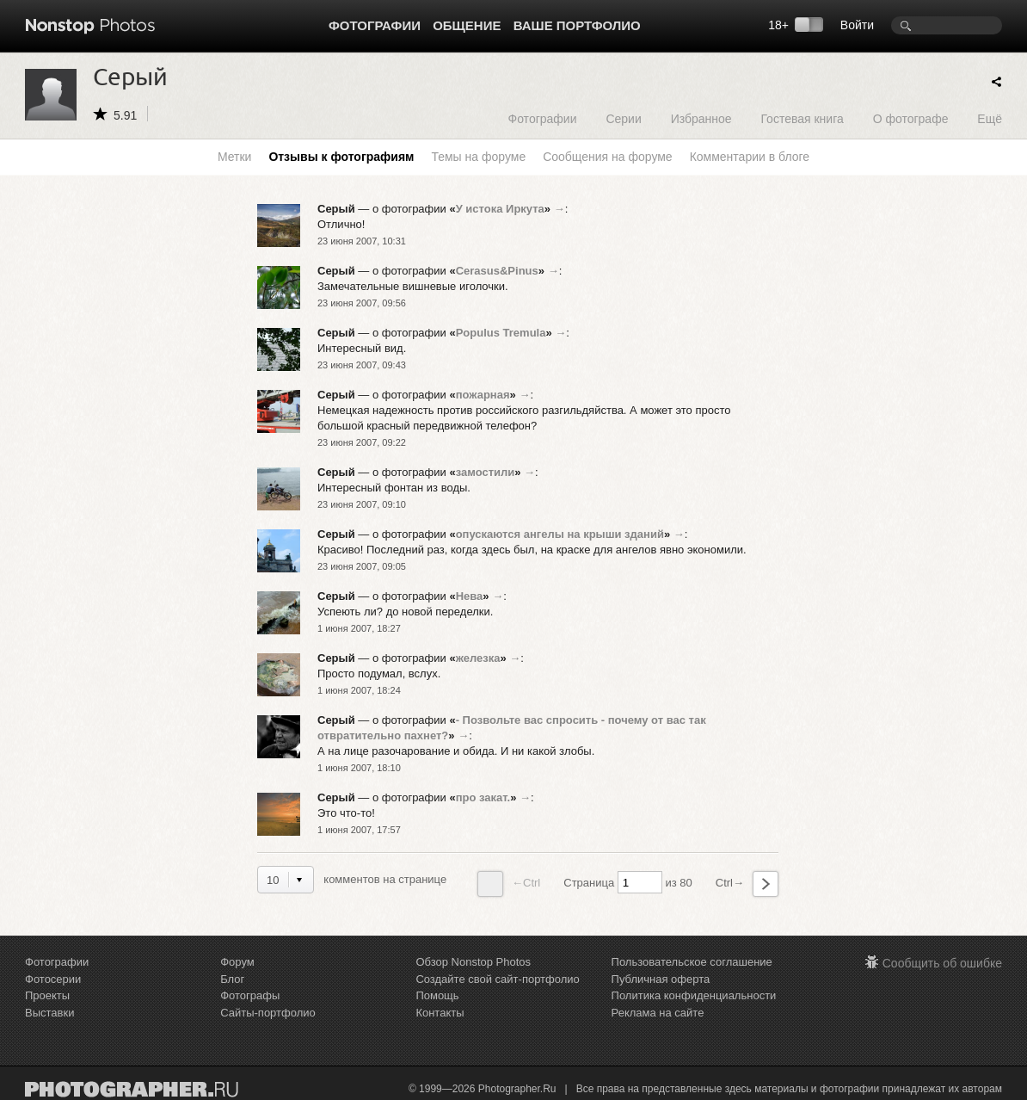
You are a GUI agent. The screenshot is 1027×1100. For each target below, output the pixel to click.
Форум (237, 961)
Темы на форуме (478, 157)
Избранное (701, 118)
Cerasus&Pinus (497, 270)
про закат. (483, 797)
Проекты (47, 995)
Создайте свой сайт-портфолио (497, 979)
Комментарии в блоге (749, 157)
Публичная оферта (661, 979)
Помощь (436, 995)
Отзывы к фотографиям (341, 157)
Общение (467, 25)
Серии (623, 118)
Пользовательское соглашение (692, 961)
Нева (469, 596)
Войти (857, 25)
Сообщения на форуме (607, 157)
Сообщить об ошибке (942, 963)
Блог (232, 979)
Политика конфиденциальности (694, 995)
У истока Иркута (500, 208)
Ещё (989, 118)
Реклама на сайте (658, 1012)
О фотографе (911, 118)
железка (478, 658)
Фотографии (375, 25)
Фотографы (250, 995)
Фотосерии (53, 979)
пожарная (483, 394)
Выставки (49, 1012)
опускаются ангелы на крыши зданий (560, 534)
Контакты (439, 1012)
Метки (235, 157)
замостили (485, 472)
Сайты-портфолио (268, 1012)
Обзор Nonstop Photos (473, 961)
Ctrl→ (747, 884)
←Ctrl (508, 884)
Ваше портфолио (577, 25)
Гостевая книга (801, 118)
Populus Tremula (501, 332)
